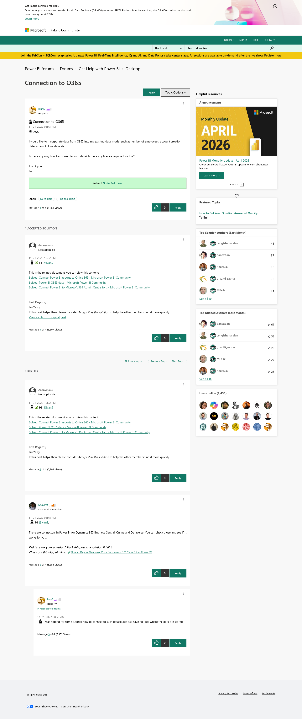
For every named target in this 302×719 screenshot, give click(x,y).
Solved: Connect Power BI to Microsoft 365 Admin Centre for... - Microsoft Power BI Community (89, 287)
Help (255, 39)
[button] (151, 92)
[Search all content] (230, 48)
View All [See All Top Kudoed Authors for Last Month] (205, 379)
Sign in (243, 39)
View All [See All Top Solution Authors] (205, 299)
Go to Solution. (112, 183)
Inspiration (105, 30)
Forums (88, 30)
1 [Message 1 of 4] (40, 207)
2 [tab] (233, 184)
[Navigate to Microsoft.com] (35, 30)
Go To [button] (268, 39)
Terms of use (250, 693)
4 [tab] (237, 184)
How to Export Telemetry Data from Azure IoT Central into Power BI (111, 552)
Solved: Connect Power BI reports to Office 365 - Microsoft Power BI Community (80, 277)
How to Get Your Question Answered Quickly (228, 213)
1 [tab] (231, 184)
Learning (170, 30)
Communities (138, 30)
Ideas (121, 30)
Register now (272, 55)
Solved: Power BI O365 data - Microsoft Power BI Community (67, 282)
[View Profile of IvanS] (41, 108)
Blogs (156, 30)
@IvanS (48, 263)
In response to (48, 608)
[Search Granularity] (168, 48)
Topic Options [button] (174, 92)
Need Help (46, 198)
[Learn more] (211, 175)
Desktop (133, 68)
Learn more (32, 18)
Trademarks (268, 693)
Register (228, 39)
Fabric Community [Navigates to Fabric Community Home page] (65, 30)
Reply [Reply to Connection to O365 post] (178, 207)
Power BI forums (39, 68)
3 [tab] (235, 184)
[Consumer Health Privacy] (75, 706)
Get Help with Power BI (99, 68)
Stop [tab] (242, 184)
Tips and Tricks (66, 198)
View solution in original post (47, 317)
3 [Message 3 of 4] (49, 634)
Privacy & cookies (228, 693)
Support (186, 30)
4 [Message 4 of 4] (40, 329)
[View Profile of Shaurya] (43, 505)
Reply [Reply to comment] (178, 338)
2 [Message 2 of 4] (40, 564)
